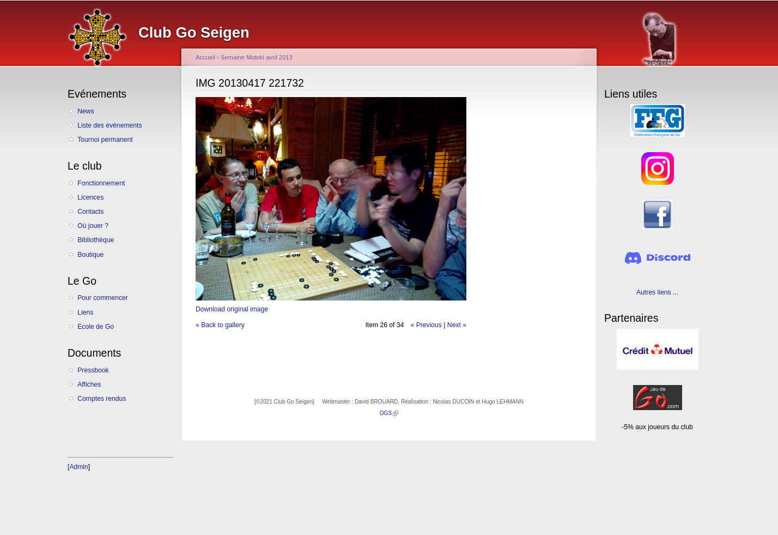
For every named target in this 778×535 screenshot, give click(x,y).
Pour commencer (102, 298)
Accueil (205, 57)
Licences (90, 197)
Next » (456, 325)
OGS (389, 413)
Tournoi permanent (104, 139)
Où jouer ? (92, 226)
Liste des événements (109, 125)
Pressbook (92, 370)
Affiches (89, 384)
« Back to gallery (220, 325)
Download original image (232, 309)
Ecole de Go (95, 326)
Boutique (90, 255)
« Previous (426, 325)
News (85, 111)
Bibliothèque (95, 240)
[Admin (78, 467)
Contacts (90, 211)
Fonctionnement (101, 183)
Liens (85, 312)
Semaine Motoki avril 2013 (257, 57)
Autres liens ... (657, 292)
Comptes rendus (101, 398)
